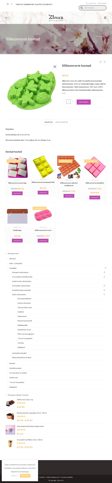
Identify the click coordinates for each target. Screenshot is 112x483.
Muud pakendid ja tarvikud (21, 357)
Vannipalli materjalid (19, 353)
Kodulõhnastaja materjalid (21, 290)
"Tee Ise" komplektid (25, 338)
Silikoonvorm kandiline (95, 183)
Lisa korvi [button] (17, 193)
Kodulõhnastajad (15, 368)
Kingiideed (21, 347)
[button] (55, 67)
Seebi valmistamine (19, 294)
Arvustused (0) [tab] (61, 122)
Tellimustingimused (52, 477)
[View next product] (104, 62)
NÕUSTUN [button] (25, 476)
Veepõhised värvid (24, 330)
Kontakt (41, 477)
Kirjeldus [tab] (49, 122)
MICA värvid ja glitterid (26, 334)
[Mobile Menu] (105, 18)
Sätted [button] (14, 475)
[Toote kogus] (68, 101)
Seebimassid (22, 316)
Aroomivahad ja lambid (18, 373)
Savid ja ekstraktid (24, 303)
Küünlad (12, 363)
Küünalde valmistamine (20, 272)
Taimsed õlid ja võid (25, 307)
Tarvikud (21, 343)
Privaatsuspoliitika (67, 477)
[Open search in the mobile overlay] (92, 7)
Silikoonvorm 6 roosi (43, 230)
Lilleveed (12, 259)
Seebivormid (17, 180)
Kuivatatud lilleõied (24, 299)
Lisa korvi (83, 102)
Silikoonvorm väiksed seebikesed (68, 184)
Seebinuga (17, 230)
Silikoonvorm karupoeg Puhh (43, 182)
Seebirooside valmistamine (21, 281)
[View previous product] (100, 62)
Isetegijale (13, 268)
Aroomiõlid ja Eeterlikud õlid (22, 277)
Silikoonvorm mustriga (17, 183)
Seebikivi (21, 312)
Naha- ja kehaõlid (15, 263)
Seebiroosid (13, 378)
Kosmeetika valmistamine (21, 286)
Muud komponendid (25, 321)
